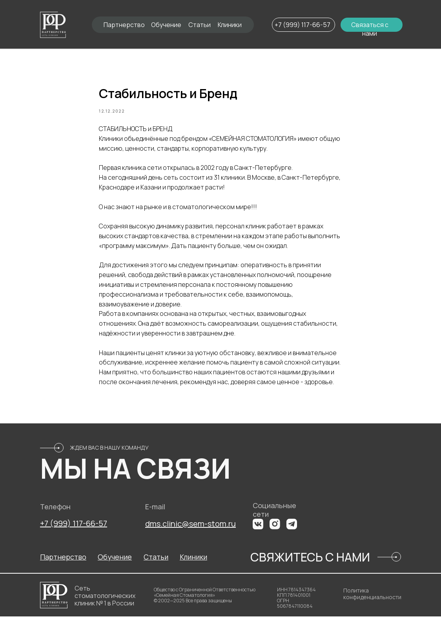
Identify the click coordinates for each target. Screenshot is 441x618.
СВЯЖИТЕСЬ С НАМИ (310, 559)
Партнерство (124, 24)
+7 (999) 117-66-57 (302, 24)
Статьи (199, 24)
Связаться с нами (369, 29)
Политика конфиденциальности (372, 595)
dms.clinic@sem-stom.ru (190, 525)
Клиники (230, 24)
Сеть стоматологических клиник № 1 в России (105, 597)
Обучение (166, 24)
